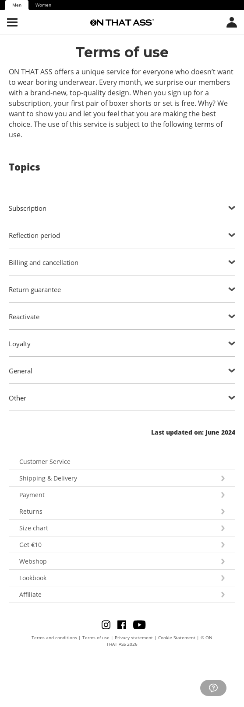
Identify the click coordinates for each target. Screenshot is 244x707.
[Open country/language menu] (231, 22)
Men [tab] (16, 5)
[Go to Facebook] (124, 624)
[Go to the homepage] (122, 22)
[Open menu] (12, 22)
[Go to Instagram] (109, 624)
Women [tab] (43, 5)
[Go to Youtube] (139, 624)
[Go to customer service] (213, 688)
